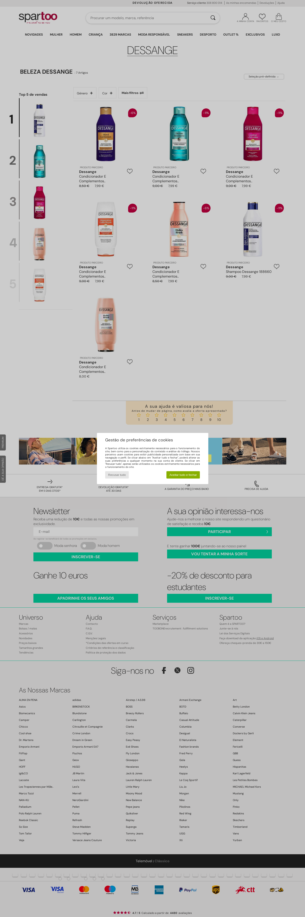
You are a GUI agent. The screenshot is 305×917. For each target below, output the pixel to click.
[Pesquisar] (213, 18)
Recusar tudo (117, 475)
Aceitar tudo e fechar (183, 475)
